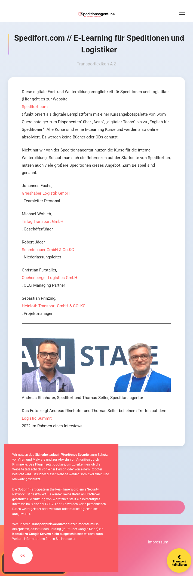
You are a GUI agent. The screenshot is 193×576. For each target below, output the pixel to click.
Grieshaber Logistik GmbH (46, 193)
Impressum (158, 542)
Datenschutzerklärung (92, 539)
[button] (182, 14)
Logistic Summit (37, 418)
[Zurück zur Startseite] (96, 14)
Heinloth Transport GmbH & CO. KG (53, 305)
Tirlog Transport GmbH (42, 221)
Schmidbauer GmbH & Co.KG (48, 249)
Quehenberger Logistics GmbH (49, 277)
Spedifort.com (35, 106)
